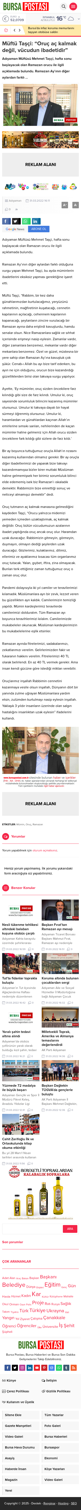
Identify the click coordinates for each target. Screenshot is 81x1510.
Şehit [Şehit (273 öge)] (69, 1326)
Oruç (28, 824)
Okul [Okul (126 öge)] (5, 1304)
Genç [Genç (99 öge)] (64, 1287)
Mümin (20, 824)
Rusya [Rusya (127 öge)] (55, 1304)
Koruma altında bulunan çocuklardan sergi (60, 980)
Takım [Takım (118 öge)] (6, 1312)
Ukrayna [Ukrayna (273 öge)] (55, 1311)
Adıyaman (15, 200)
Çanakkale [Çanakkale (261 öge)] (54, 1317)
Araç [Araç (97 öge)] (18, 1278)
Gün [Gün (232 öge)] (72, 1286)
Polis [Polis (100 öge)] (28, 1304)
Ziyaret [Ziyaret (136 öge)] (25, 1319)
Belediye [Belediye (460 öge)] (13, 1285)
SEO (74, 1503)
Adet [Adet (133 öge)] (5, 1278)
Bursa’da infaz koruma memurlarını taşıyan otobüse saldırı (51, 30)
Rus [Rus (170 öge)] (48, 1304)
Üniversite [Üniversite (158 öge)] (50, 1327)
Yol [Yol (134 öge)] (17, 1319)
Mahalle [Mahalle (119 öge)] (68, 1296)
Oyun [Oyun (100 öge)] (22, 1304)
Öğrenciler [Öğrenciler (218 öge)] (27, 1326)
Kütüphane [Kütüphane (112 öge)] (56, 1296)
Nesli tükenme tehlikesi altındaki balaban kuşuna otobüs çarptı (20, 929)
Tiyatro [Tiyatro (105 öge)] (15, 1312)
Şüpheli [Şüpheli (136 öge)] (7, 1332)
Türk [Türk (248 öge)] (24, 1311)
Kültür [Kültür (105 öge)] (45, 1296)
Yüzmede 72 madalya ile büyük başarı (19, 1087)
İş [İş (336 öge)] (61, 1325)
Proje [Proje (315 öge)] (38, 1303)
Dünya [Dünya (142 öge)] (30, 1287)
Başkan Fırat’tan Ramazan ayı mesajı (57, 927)
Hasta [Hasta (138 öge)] (6, 1296)
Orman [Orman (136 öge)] (14, 1304)
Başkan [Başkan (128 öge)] (34, 1278)
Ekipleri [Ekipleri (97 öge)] (40, 1287)
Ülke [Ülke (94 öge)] (39, 1327)
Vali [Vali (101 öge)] (67, 1312)
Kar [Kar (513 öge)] (36, 1294)
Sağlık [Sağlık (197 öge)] (65, 1303)
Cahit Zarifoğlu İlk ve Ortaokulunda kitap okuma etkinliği (18, 1143)
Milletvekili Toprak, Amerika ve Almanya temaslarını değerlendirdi (58, 1038)
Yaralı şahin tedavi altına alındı (16, 1034)
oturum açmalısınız (45, 850)
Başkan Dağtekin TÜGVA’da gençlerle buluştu (57, 1089)
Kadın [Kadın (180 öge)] (26, 1296)
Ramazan (38, 824)
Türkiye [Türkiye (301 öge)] (37, 1310)
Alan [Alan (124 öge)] (12, 1278)
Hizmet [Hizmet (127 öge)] (16, 1296)
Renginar (49, 1503)
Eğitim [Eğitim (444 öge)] (52, 1285)
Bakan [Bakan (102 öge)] (25, 1278)
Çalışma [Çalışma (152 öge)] (36, 1319)
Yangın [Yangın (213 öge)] (8, 1318)
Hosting (63, 1503)
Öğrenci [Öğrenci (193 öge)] (9, 1326)
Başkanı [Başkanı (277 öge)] (48, 1277)
